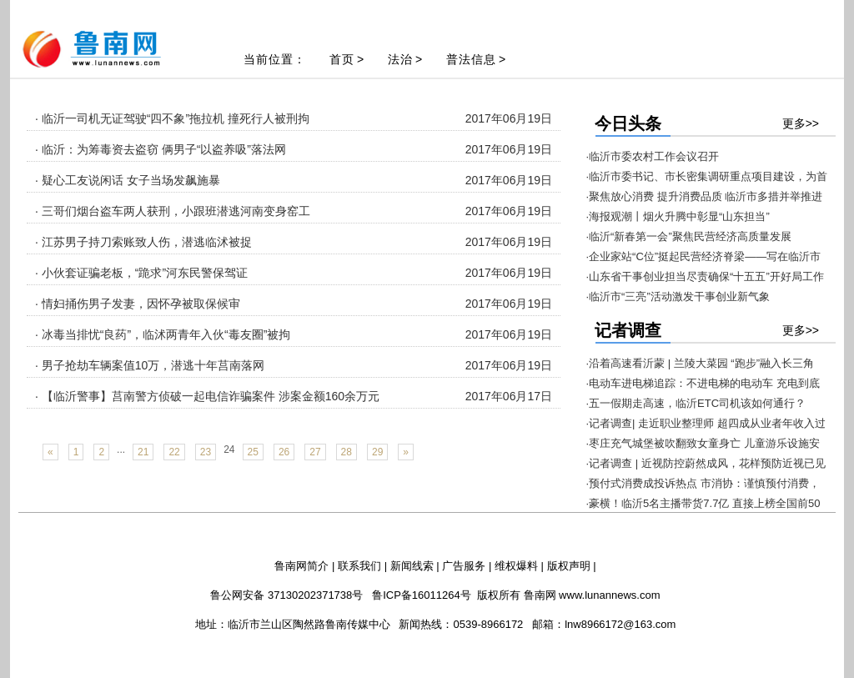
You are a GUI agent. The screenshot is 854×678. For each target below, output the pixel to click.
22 (173, 452)
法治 (400, 59)
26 (284, 452)
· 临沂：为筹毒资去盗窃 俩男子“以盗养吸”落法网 (160, 149)
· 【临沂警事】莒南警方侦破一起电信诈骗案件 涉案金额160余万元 (207, 396)
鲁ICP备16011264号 (421, 595)
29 (377, 452)
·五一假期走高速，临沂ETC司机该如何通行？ (696, 403)
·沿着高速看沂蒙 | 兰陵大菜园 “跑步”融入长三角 (700, 363)
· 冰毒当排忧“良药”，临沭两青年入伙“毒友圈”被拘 (162, 334)
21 (143, 452)
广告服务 (463, 566)
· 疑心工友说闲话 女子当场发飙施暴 (127, 180)
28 (346, 452)
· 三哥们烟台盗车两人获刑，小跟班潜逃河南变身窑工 (172, 211)
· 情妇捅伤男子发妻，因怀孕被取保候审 (137, 303)
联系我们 (359, 566)
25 (253, 452)
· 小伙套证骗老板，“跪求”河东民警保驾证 (141, 272)
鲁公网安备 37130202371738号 (286, 595)
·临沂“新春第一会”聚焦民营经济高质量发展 (688, 236)
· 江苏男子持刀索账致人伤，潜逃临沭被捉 (143, 242)
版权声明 (568, 566)
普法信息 (471, 59)
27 (314, 452)
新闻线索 (412, 566)
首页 (341, 59)
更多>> (800, 123)
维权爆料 (516, 566)
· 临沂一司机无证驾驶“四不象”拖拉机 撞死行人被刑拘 (172, 118)
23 (205, 452)
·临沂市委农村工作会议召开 (653, 156)
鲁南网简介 (301, 566)
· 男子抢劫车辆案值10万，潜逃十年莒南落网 (149, 365)
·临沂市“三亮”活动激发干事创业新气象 (678, 296)
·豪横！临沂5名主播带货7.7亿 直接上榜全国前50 (703, 503)
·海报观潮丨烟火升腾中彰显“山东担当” (678, 216)
